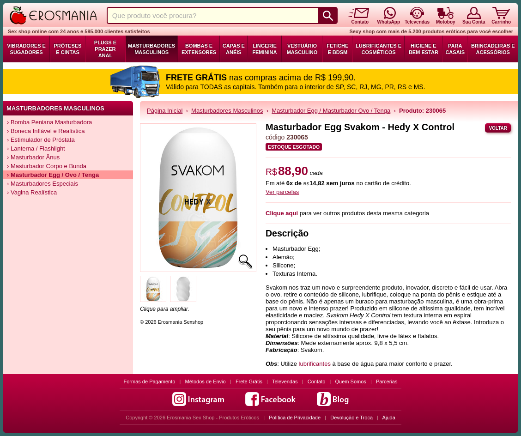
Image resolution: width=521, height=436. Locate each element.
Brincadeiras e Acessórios (493, 49)
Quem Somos (350, 381)
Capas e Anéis (234, 49)
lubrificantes (315, 363)
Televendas (285, 381)
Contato (317, 381)
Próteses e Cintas (68, 49)
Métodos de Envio (205, 381)
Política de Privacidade (295, 417)
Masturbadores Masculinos (151, 49)
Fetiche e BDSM (337, 49)
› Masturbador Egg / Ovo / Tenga (53, 174)
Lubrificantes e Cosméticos (378, 49)
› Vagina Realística (32, 192)
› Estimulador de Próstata (41, 139)
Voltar (498, 128)
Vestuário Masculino (302, 49)
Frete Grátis (249, 381)
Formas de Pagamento (150, 381)
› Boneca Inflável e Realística (46, 130)
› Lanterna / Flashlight (36, 148)
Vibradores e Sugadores (26, 49)
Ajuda (388, 417)
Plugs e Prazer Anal (105, 49)
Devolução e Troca (351, 417)
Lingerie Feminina (264, 49)
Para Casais (455, 49)
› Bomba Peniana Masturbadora (49, 122)
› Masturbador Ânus (33, 157)
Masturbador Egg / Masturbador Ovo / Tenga (331, 110)
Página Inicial (164, 110)
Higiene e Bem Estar (423, 49)
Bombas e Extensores (199, 49)
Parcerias (386, 381)
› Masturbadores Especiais (42, 183)
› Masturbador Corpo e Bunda (46, 166)
